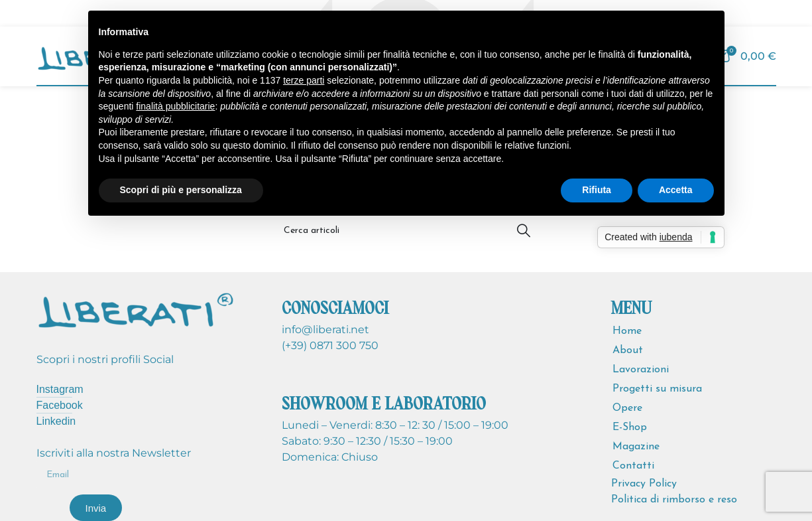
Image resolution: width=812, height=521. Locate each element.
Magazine (636, 446)
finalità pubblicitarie (175, 106)
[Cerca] (406, 230)
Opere (627, 408)
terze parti (303, 80)
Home (627, 331)
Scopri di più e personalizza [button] (181, 190)
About (627, 350)
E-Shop (629, 427)
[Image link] (135, 308)
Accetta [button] (676, 190)
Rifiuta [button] (596, 190)
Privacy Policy (644, 484)
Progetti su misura (657, 389)
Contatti (633, 466)
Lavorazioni (640, 369)
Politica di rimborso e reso (674, 499)
